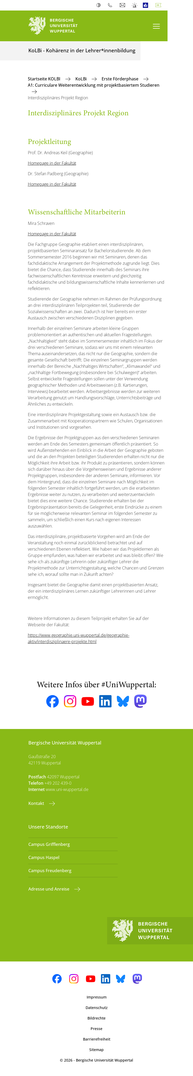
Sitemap (96, 1049)
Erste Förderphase (120, 79)
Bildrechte (96, 1018)
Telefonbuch (111, 5)
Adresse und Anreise (49, 889)
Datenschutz (97, 1007)
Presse (96, 1028)
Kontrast (99, 5)
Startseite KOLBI (44, 79)
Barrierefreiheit (96, 1039)
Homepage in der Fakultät (52, 163)
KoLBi (81, 79)
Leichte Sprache (146, 5)
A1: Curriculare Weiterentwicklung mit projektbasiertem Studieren (93, 85)
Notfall (135, 5)
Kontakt (36, 803)
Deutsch (159, 5)
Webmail (123, 5)
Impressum (97, 997)
